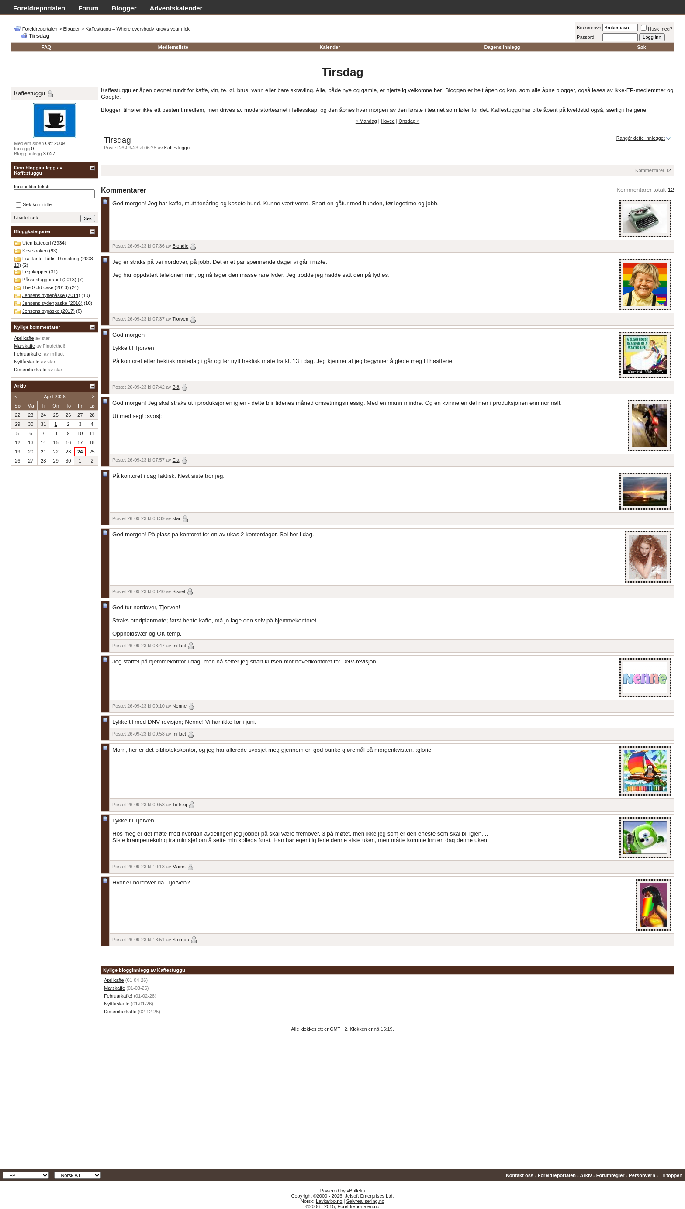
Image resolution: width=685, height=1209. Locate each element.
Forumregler (610, 1175)
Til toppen (671, 1175)
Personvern (642, 1175)
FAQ (47, 47)
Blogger (124, 8)
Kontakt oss (519, 1175)
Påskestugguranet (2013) (49, 279)
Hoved (388, 121)
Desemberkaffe (120, 1011)
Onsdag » (409, 121)
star (176, 518)
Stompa (181, 939)
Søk (641, 47)
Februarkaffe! (118, 995)
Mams (179, 866)
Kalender (329, 47)
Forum (88, 8)
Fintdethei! (54, 346)
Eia (176, 460)
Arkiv (586, 1175)
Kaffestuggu (177, 147)
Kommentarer (649, 170)
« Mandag (366, 121)
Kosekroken (35, 250)
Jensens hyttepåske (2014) (51, 295)
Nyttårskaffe (117, 1003)
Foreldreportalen (39, 8)
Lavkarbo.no (329, 1201)
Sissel (179, 591)
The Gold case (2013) (45, 287)
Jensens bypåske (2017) (48, 311)
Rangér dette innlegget (640, 138)
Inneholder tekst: (31, 186)
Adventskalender (176, 8)
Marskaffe (114, 988)
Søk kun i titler (34, 205)
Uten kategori (36, 242)
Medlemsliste (173, 47)
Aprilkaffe (114, 980)
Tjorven (180, 318)
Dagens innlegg (502, 47)
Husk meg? (656, 28)
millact (179, 645)
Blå (176, 387)
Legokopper (35, 271)
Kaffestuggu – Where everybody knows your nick (138, 28)
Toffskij (179, 804)
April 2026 (55, 396)
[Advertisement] (342, 1104)
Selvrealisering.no (365, 1201)
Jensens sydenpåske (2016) (52, 303)
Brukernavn (589, 27)
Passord (585, 37)
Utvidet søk (26, 217)
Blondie (181, 246)
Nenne (180, 705)
